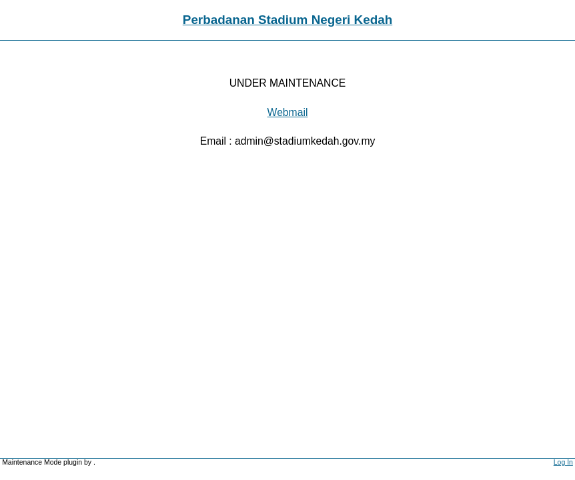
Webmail (287, 112)
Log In (563, 462)
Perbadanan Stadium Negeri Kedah (287, 20)
